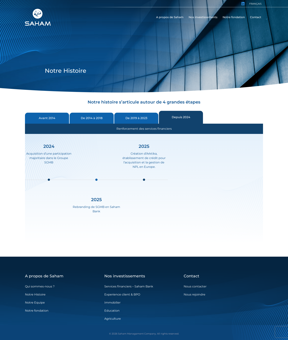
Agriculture (112, 318)
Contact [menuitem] (255, 17)
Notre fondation (36, 310)
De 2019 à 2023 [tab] (136, 118)
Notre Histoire (35, 294)
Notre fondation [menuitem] (234, 17)
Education (112, 310)
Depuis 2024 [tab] (181, 117)
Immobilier (112, 302)
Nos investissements (124, 276)
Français (255, 3)
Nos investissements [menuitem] (203, 17)
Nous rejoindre (194, 294)
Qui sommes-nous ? (40, 286)
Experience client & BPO (122, 294)
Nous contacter (195, 286)
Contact (191, 276)
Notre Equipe (35, 302)
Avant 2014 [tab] (47, 118)
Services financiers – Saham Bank (128, 286)
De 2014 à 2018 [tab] (91, 118)
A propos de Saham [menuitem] (169, 17)
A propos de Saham (44, 276)
